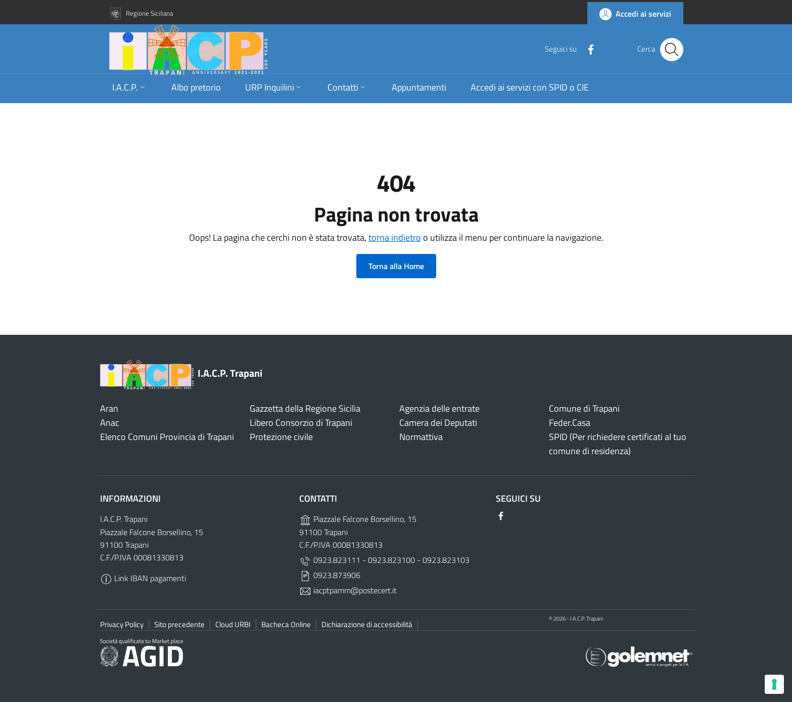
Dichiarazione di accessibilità (366, 624)
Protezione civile (281, 437)
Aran (109, 408)
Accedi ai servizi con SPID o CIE (530, 99)
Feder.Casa (569, 422)
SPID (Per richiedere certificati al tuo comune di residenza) (617, 444)
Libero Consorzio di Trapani (301, 422)
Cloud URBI (233, 624)
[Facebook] (586, 56)
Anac (109, 422)
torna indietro (394, 237)
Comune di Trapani (584, 408)
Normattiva (421, 437)
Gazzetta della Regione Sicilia (305, 408)
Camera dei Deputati (438, 422)
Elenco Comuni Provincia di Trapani (167, 437)
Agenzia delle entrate (439, 408)
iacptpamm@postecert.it (348, 590)
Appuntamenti (419, 99)
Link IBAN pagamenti (143, 578)
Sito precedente (179, 624)
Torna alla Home (396, 266)
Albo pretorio (196, 99)
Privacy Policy (122, 624)
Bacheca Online (286, 624)
